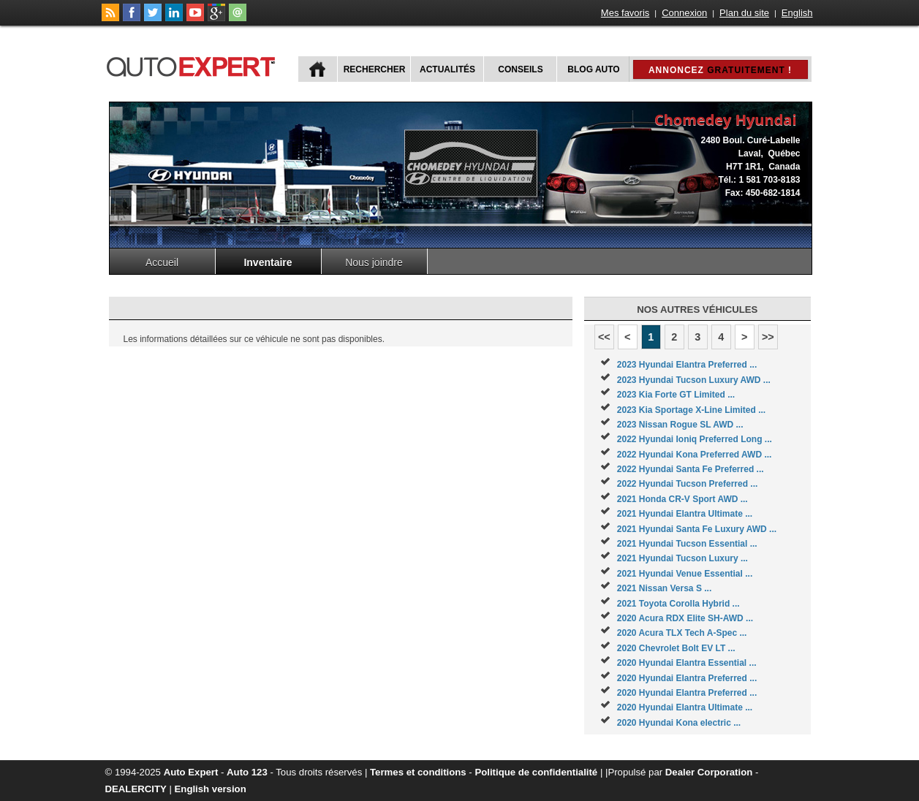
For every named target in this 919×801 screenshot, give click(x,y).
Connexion (684, 12)
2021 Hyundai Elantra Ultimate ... (684, 514)
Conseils (520, 69)
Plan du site (744, 12)
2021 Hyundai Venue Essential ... (684, 574)
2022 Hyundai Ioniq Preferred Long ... (694, 439)
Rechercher (375, 69)
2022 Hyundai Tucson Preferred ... (687, 484)
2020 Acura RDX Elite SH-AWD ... (685, 618)
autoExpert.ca (193, 65)
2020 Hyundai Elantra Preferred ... (687, 678)
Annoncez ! (720, 70)
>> (768, 337)
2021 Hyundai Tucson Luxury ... (682, 558)
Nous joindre (374, 262)
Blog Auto (593, 69)
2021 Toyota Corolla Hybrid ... (678, 604)
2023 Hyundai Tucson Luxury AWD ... (694, 380)
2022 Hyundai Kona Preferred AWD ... (694, 454)
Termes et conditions (418, 772)
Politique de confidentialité (535, 772)
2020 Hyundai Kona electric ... (679, 723)
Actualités (447, 69)
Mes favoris (625, 12)
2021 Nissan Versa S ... (664, 588)
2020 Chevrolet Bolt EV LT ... (676, 648)
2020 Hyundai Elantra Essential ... (687, 663)
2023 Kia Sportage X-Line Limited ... (691, 410)
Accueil (161, 262)
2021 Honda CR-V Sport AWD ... (682, 499)
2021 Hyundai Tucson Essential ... (687, 544)
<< (604, 337)
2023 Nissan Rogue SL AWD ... (680, 425)
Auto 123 (247, 772)
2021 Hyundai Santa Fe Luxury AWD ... (696, 529)
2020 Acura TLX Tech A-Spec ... (682, 633)
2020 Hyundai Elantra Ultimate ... (684, 707)
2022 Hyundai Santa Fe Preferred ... (690, 469)
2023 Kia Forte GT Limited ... (676, 395)
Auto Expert (191, 772)
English (797, 12)
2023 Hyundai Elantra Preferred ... (687, 365)
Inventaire (267, 262)
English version (210, 788)
